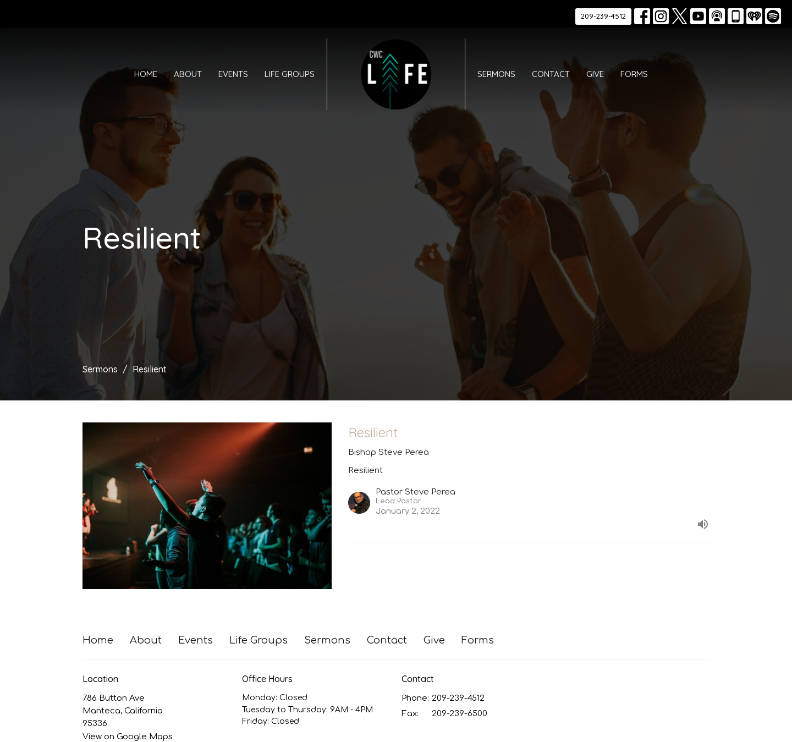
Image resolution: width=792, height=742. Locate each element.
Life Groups (290, 74)
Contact (551, 74)
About (188, 74)
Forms (634, 74)
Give (595, 74)
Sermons (496, 74)
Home (145, 74)
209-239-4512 (603, 16)
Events (233, 74)
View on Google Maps (127, 736)
